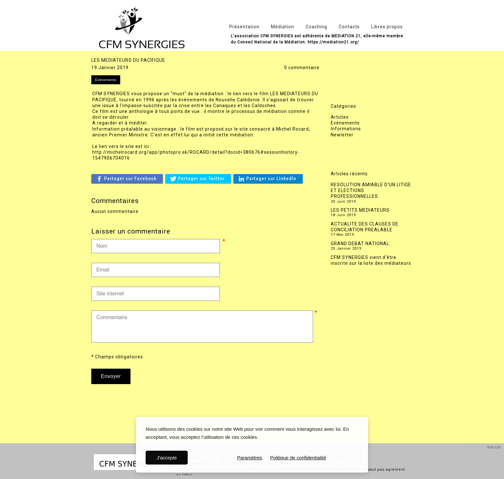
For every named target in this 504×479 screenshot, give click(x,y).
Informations (346, 128)
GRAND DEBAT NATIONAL (360, 243)
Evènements (345, 122)
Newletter (342, 134)
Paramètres (249, 457)
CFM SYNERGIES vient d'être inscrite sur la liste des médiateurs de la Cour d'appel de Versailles (371, 263)
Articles (340, 117)
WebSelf (494, 447)
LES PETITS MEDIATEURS (360, 210)
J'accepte (167, 457)
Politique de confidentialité (298, 457)
